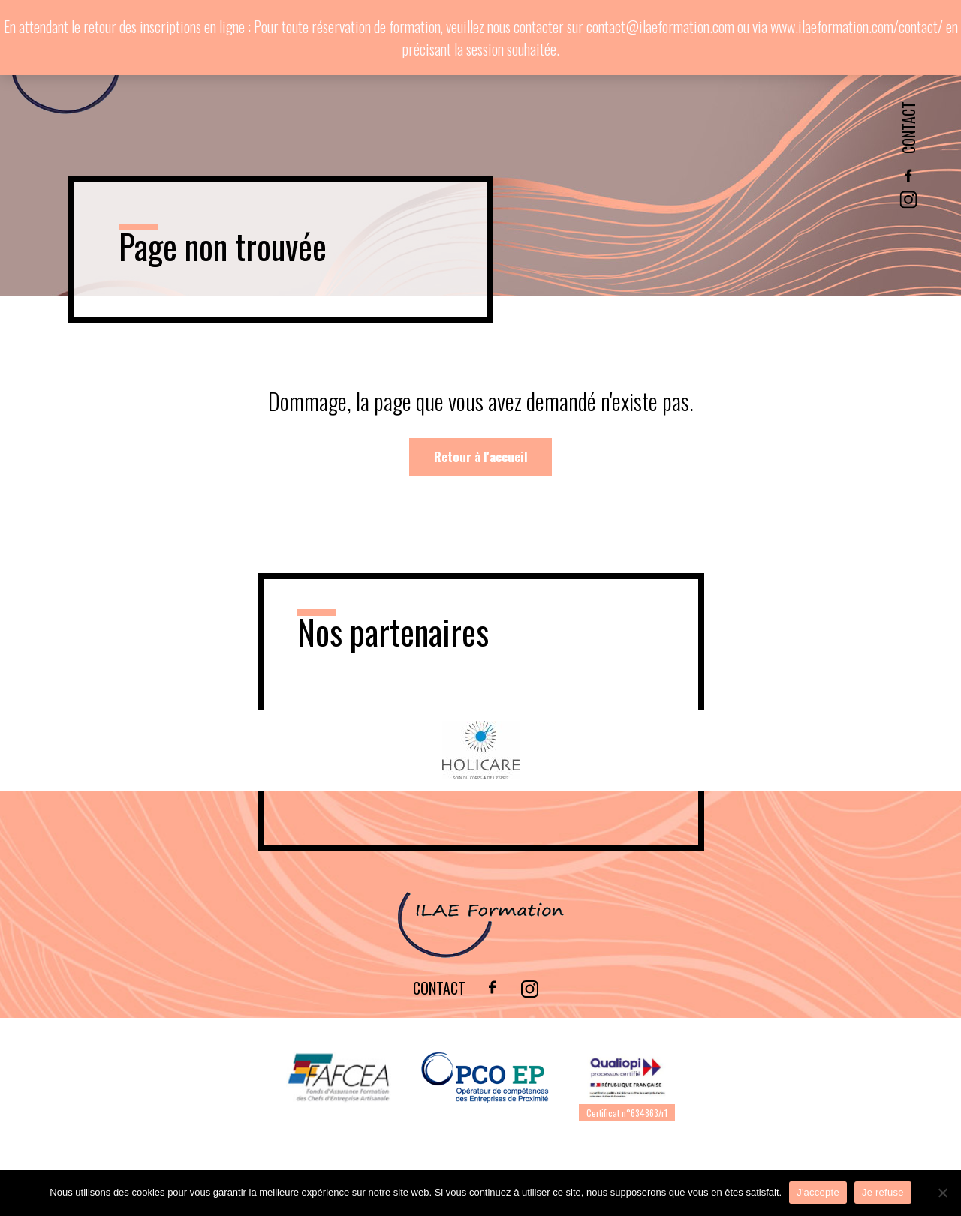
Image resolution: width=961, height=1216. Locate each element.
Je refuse (883, 1192)
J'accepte (818, 1192)
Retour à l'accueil (481, 456)
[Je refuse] (942, 1192)
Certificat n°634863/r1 (626, 1112)
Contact (908, 127)
